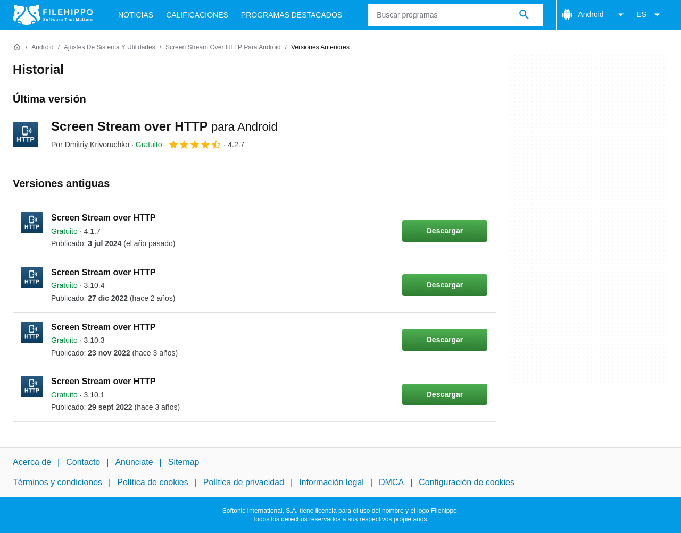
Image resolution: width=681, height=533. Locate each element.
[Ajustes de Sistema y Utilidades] (109, 47)
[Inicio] (17, 47)
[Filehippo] (53, 15)
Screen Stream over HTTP (164, 126)
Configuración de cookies (466, 482)
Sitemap (184, 462)
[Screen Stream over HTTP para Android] (223, 47)
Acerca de (32, 462)
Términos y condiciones (57, 482)
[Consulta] (455, 15)
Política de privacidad (243, 482)
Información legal (331, 482)
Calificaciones (197, 15)
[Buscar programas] (524, 15)
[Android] (42, 47)
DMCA (391, 482)
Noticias (135, 15)
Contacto (83, 462)
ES (649, 15)
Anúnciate (134, 462)
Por (90, 144)
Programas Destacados (291, 15)
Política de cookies (152, 482)
